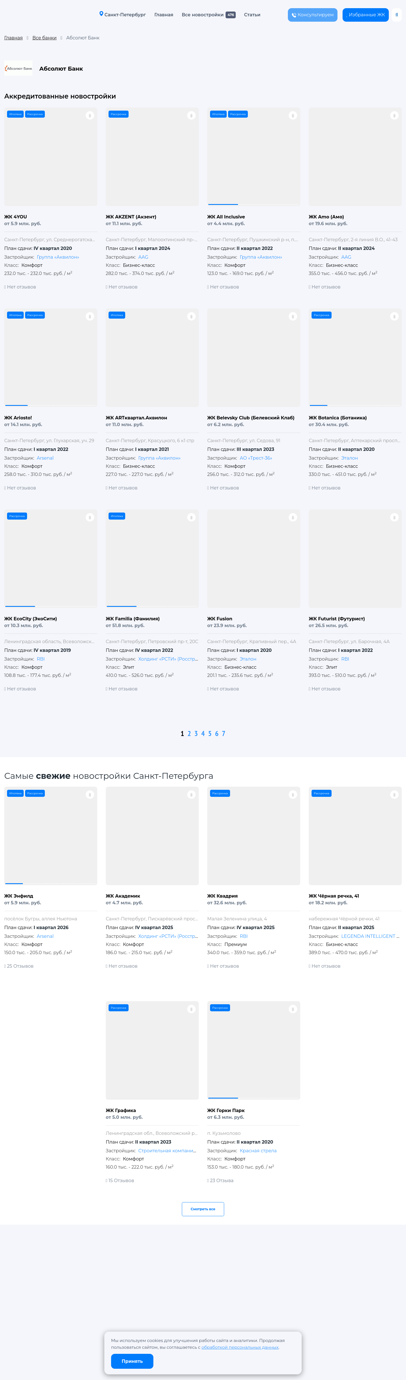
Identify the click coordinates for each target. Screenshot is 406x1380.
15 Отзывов (120, 1180)
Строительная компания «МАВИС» (178, 1150)
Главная (161, 14)
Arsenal (45, 458)
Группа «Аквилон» (58, 257)
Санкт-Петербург (120, 14)
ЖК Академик (123, 896)
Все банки (44, 38)
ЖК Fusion (219, 618)
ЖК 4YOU (15, 217)
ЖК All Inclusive (226, 217)
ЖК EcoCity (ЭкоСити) (30, 618)
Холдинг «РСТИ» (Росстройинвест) (178, 659)
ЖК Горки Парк (226, 1110)
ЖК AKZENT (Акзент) (131, 217)
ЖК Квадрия (222, 896)
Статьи (250, 14)
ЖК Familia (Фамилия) (133, 618)
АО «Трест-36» (256, 458)
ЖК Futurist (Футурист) (337, 618)
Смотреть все (203, 1209)
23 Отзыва (220, 1180)
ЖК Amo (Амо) (326, 217)
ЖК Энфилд (18, 896)
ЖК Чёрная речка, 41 (334, 896)
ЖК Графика (121, 1110)
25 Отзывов (19, 966)
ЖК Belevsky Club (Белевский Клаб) (251, 418)
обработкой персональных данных (240, 1347)
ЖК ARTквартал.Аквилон (136, 418)
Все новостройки (201, 14)
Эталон (349, 458)
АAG (143, 257)
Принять (132, 1361)
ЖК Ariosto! (18, 418)
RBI (41, 659)
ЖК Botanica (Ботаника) (338, 418)
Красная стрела (258, 1150)
